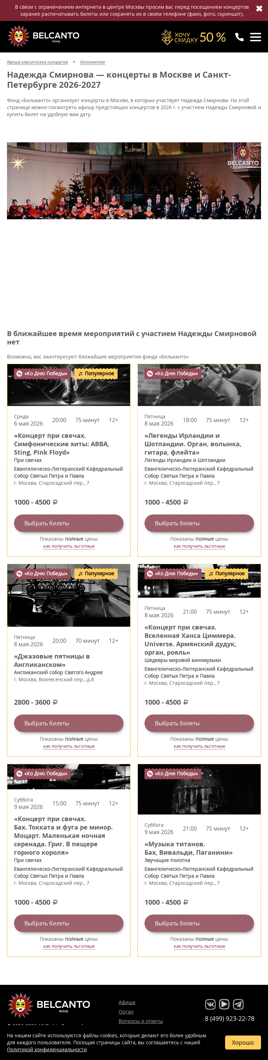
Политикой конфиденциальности (47, 1049)
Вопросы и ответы (141, 1021)
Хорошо (243, 1042)
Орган (126, 1011)
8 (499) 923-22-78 (229, 1018)
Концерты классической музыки (44, 36)
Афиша (127, 1002)
